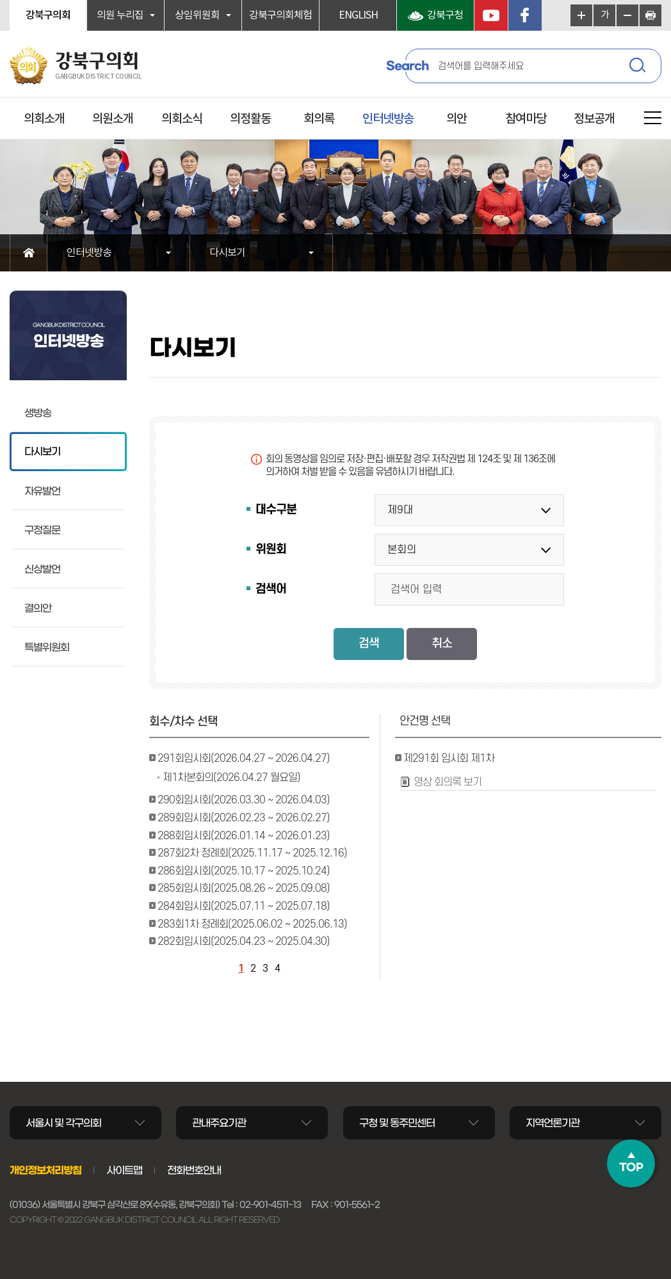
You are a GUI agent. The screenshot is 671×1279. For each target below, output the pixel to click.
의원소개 (112, 119)
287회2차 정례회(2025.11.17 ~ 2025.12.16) (252, 853)
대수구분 (275, 510)
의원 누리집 (120, 15)
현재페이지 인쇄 (650, 15)
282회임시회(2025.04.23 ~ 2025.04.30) (244, 941)
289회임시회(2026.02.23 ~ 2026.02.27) (244, 818)
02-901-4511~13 (270, 1204)
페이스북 (525, 15)
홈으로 (28, 252)
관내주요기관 (219, 1123)
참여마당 (525, 119)
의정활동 (250, 119)
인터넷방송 (388, 119)
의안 (456, 119)
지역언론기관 (552, 1123)
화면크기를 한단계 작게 (627, 15)
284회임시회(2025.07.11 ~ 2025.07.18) (244, 906)
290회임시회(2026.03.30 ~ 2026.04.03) (244, 800)
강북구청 (445, 15)
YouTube (491, 15)
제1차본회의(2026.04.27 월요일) (231, 778)
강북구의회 (48, 15)
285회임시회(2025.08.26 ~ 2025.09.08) (244, 888)
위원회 (270, 549)
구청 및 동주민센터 (397, 1123)
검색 (639, 67)
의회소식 (181, 119)
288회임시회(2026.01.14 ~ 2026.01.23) (244, 836)
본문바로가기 (0, 0)
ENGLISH (358, 15)
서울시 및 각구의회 (63, 1123)
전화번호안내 (194, 1170)
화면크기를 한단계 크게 (581, 15)
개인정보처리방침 (45, 1170)
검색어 (270, 589)
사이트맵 (124, 1170)
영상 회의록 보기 (447, 782)
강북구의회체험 (280, 15)
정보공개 (594, 119)
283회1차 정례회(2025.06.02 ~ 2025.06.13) (252, 924)
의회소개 (44, 119)
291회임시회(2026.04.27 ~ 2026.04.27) (244, 758)
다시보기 (227, 253)
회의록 (318, 119)
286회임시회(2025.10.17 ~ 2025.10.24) (244, 871)
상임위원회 (197, 15)
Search (407, 66)
